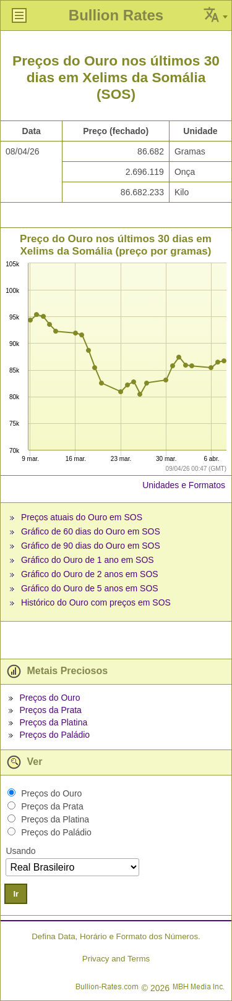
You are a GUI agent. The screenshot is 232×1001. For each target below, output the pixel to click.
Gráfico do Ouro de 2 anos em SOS (89, 574)
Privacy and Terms (116, 958)
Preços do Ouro (49, 698)
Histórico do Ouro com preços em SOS (96, 602)
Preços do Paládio (54, 735)
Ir (16, 893)
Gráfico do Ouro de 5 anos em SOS (89, 588)
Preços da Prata (50, 710)
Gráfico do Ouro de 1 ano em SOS (87, 560)
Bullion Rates (116, 15)
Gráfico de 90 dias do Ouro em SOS (90, 546)
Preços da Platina (53, 722)
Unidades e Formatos (183, 485)
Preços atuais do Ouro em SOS (81, 517)
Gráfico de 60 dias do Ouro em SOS (90, 531)
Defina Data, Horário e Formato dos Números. (116, 936)
